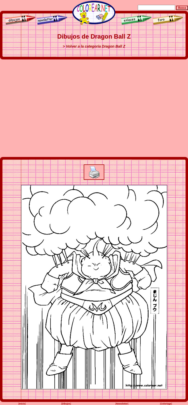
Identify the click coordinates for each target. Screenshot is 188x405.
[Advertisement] (48, 108)
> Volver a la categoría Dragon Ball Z (94, 46)
